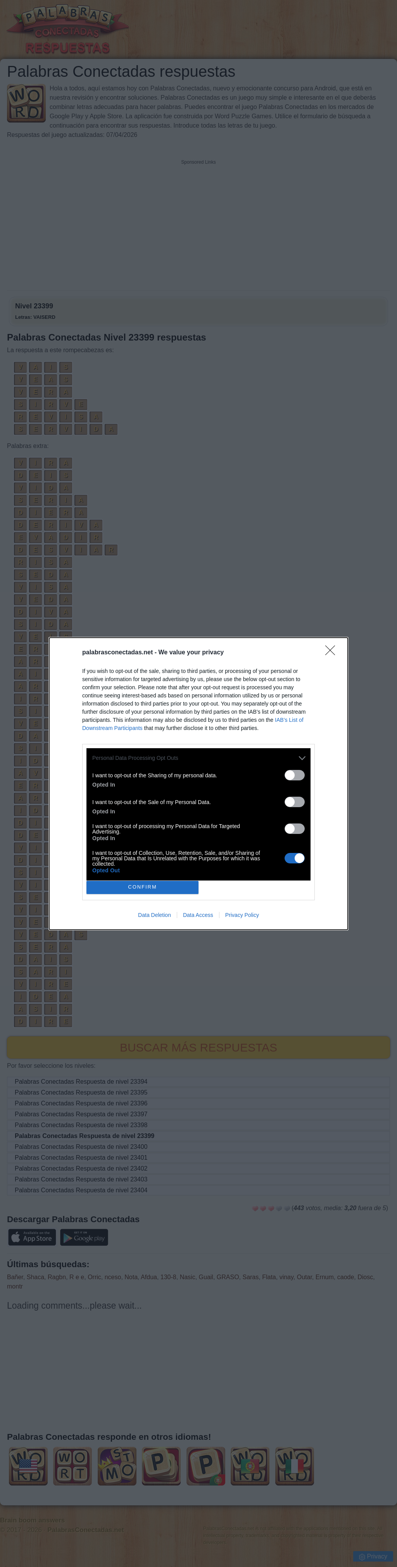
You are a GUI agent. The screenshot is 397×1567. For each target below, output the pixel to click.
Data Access (198, 915)
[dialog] (198, 784)
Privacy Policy (242, 915)
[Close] (332, 652)
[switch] (295, 775)
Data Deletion (154, 915)
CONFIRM (142, 887)
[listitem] (198, 758)
